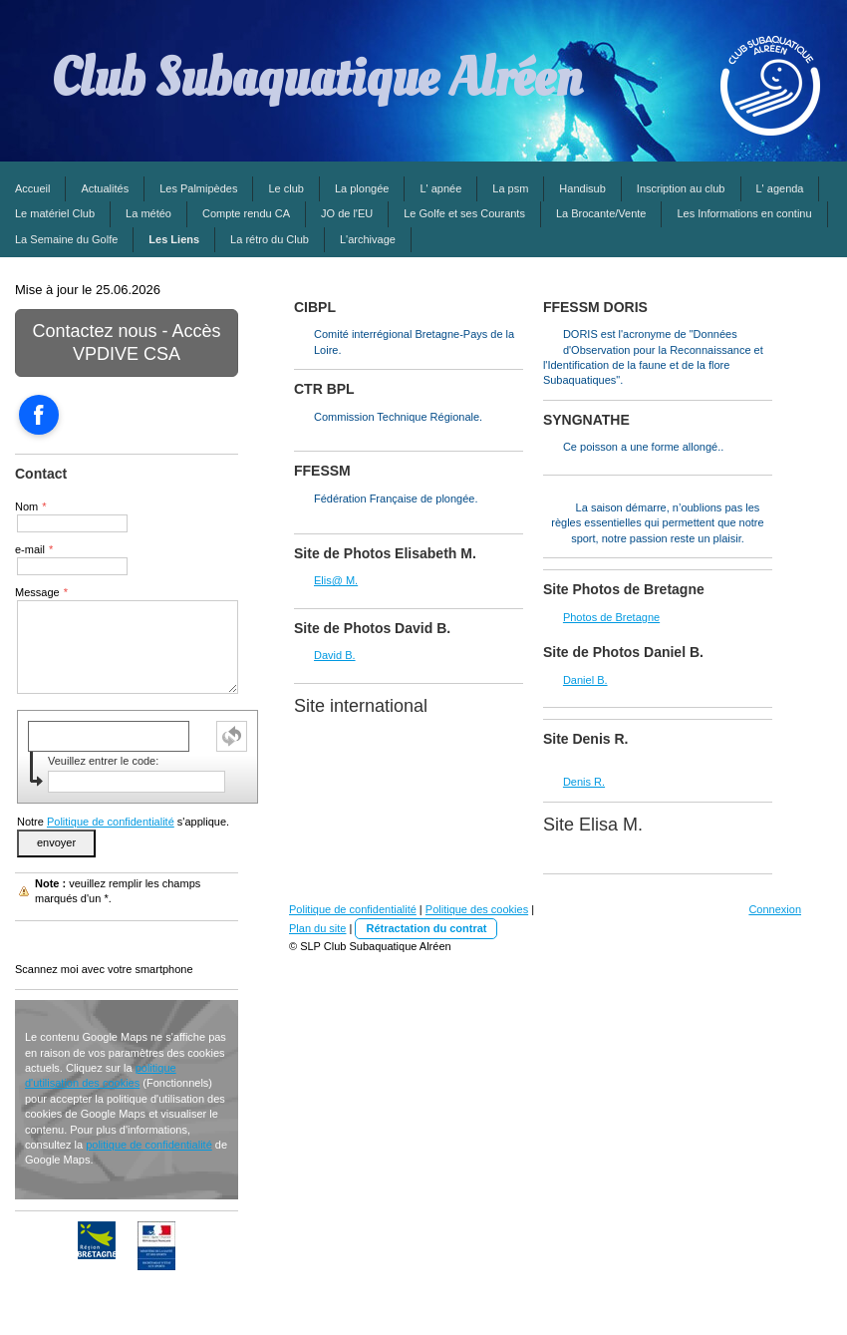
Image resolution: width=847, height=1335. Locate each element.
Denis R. (584, 782)
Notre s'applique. (123, 822)
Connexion (774, 909)
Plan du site (317, 928)
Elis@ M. (336, 580)
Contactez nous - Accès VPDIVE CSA (126, 342)
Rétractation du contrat (426, 928)
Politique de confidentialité (110, 822)
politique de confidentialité (149, 1145)
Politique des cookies (476, 909)
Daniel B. (585, 680)
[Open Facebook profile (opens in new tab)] (39, 415)
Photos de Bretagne (611, 617)
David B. (335, 655)
